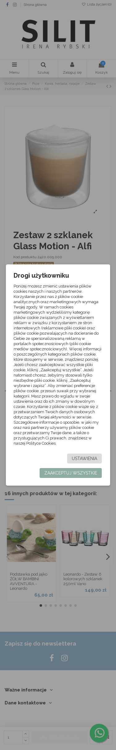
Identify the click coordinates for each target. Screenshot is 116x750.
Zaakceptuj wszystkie (70, 473)
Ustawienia (84, 458)
